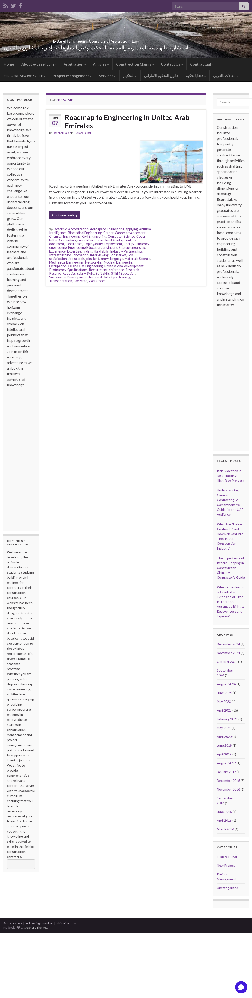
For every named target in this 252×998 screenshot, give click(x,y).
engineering (58, 248)
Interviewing (99, 255)
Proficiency (57, 270)
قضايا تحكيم (195, 75)
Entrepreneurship (132, 248)
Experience (57, 251)
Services (107, 75)
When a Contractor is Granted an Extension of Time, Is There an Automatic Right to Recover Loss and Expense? (231, 601)
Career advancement (130, 233)
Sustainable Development (68, 277)
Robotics (69, 273)
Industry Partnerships (126, 251)
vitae (83, 281)
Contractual (201, 64)
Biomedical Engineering (85, 233)
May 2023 (224, 701)
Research (132, 270)
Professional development (124, 266)
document (56, 244)
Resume (55, 273)
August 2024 (226, 684)
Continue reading (64, 215)
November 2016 (228, 789)
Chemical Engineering (65, 236)
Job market (118, 255)
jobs (89, 259)
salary (81, 273)
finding (87, 251)
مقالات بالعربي (225, 75)
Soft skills (102, 273)
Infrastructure (60, 255)
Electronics (74, 244)
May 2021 (224, 728)
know (105, 259)
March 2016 (225, 829)
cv (134, 240)
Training (124, 277)
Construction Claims (135, 64)
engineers (110, 248)
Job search (76, 259)
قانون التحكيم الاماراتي (161, 75)
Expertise (74, 251)
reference (116, 270)
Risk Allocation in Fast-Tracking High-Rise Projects (230, 475)
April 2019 (224, 754)
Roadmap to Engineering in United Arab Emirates (127, 121)
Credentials (67, 240)
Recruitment (98, 270)
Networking (94, 262)
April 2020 (224, 737)
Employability (93, 244)
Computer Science (121, 236)
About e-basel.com (38, 64)
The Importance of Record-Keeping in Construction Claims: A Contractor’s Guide (231, 567)
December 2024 (228, 644)
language (116, 259)
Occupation (58, 266)
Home (9, 64)
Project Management (72, 75)
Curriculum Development (112, 240)
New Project (226, 865)
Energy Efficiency (136, 244)
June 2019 (224, 745)
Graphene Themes (35, 927)
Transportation (60, 281)
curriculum (85, 240)
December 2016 (228, 780)
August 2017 (226, 763)
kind (96, 259)
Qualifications (77, 270)
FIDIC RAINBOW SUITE (25, 75)
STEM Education (123, 273)
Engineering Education (84, 248)
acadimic (61, 229)
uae (76, 281)
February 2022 (227, 719)
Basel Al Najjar (62, 133)
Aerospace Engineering (107, 229)
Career (108, 233)
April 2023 (224, 710)
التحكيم (130, 75)
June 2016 (224, 812)
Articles (101, 64)
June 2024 (224, 693)
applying (132, 229)
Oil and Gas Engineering (85, 266)
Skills (90, 273)
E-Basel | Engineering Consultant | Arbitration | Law (96, 39)
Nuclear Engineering (119, 262)
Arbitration (75, 64)
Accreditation (78, 229)
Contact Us (172, 64)
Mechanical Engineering (66, 262)
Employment (113, 244)
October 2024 (227, 662)
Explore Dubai (82, 133)
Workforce (97, 281)
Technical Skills (99, 277)
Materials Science (137, 259)
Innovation (80, 255)
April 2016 (224, 820)
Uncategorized (227, 888)
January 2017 (226, 772)
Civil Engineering (94, 236)
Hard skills (101, 251)
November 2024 (228, 653)
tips (114, 277)
